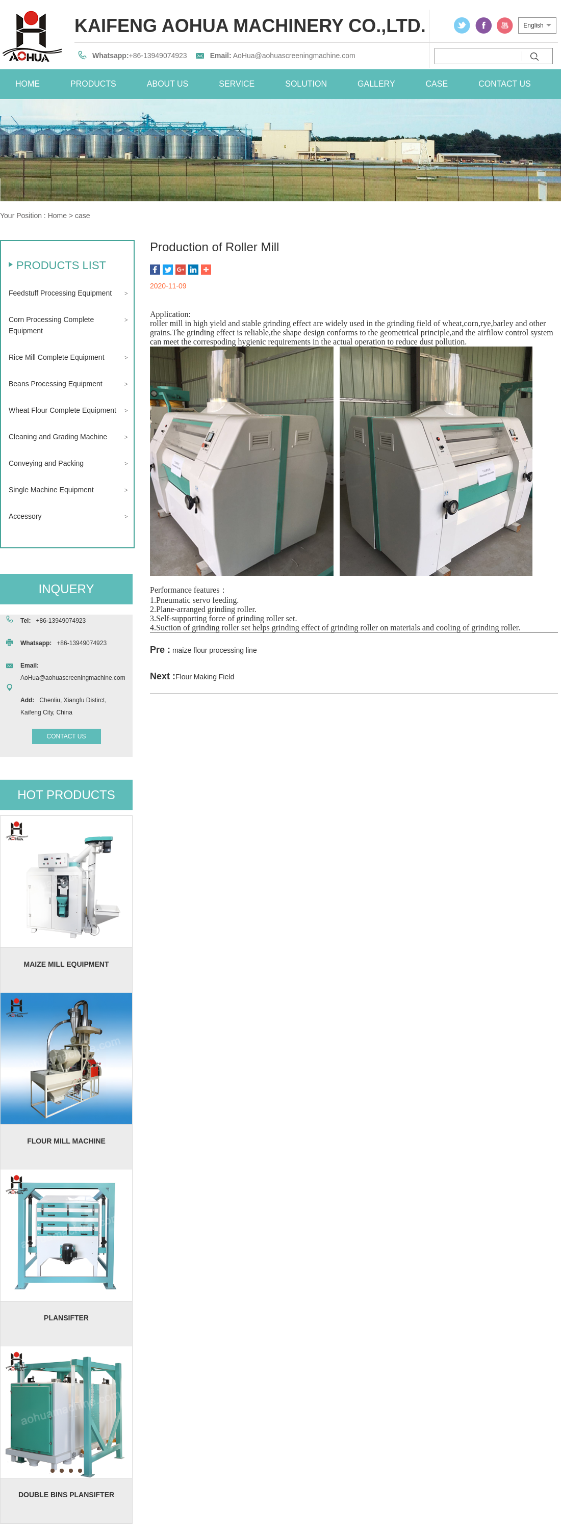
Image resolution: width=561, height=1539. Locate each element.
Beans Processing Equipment (56, 384)
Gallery (376, 83)
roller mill (166, 323)
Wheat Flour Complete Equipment (62, 410)
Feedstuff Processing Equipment (60, 293)
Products (93, 83)
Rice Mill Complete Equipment (57, 357)
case (437, 83)
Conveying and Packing (46, 463)
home (27, 83)
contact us (504, 83)
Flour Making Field (204, 677)
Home (57, 215)
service (236, 83)
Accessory (25, 516)
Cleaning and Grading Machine (58, 437)
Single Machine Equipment (51, 490)
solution (306, 83)
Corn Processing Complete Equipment (51, 325)
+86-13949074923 (158, 55)
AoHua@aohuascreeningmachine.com (294, 55)
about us (168, 83)
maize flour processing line (214, 650)
